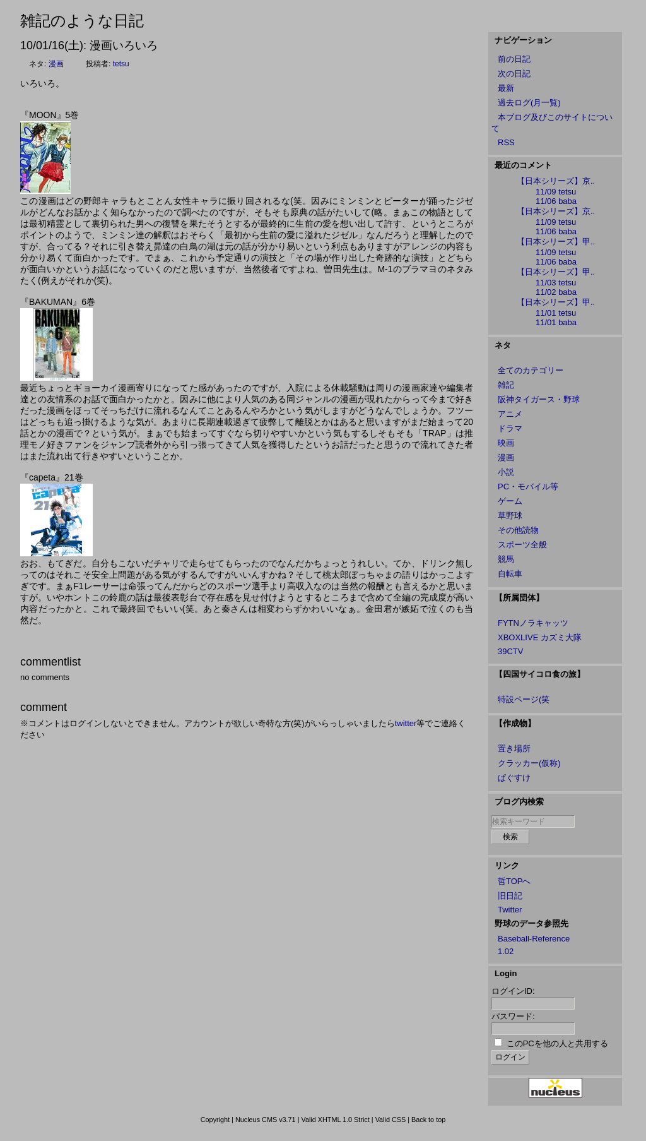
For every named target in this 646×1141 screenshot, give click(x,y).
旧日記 (510, 895)
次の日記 (514, 73)
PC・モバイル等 (528, 486)
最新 (506, 88)
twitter (406, 723)
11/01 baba (556, 322)
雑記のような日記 (82, 20)
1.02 (506, 951)
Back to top (428, 1119)
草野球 (510, 515)
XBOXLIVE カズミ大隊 (540, 637)
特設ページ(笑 (523, 699)
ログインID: (513, 991)
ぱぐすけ (514, 777)
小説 (506, 472)
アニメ (510, 414)
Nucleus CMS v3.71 (265, 1119)
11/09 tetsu (556, 191)
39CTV (510, 651)
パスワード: (513, 1016)
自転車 (510, 573)
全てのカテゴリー (530, 370)
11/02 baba (556, 292)
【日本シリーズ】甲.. (556, 241)
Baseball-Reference (534, 938)
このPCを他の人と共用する (557, 1043)
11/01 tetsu (556, 313)
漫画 (56, 63)
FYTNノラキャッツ (533, 623)
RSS (506, 142)
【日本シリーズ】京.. (556, 181)
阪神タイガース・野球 (539, 399)
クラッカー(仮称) (529, 763)
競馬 (506, 559)
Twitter (510, 909)
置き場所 (514, 748)
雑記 (506, 385)
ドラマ (510, 428)
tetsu (121, 63)
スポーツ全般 (522, 544)
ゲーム (510, 501)
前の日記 (514, 59)
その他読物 (518, 530)
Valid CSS (390, 1119)
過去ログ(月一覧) (529, 102)
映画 (506, 443)
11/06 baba (556, 201)
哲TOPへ (514, 881)
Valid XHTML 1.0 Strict (335, 1119)
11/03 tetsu (556, 282)
